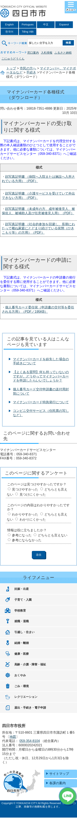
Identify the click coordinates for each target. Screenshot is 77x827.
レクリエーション (25, 696)
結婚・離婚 (21, 643)
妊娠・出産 (21, 588)
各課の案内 (57, 783)
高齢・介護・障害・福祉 (30, 664)
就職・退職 (21, 621)
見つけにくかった (33, 494)
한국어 (9, 31)
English (9, 24)
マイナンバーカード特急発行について (41, 402)
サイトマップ (59, 773)
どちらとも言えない (52, 535)
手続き (31, 72)
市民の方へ (28, 68)
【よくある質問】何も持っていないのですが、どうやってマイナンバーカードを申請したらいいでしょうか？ (41, 376)
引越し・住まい (24, 632)
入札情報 (46, 52)
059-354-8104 (29, 741)
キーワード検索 (14, 40)
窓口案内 (33, 52)
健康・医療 (21, 653)
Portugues (27, 24)
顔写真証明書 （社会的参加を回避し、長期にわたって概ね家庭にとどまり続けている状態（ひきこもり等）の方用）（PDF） (38, 228)
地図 (12, 737)
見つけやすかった (25, 489)
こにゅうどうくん (12, 58)
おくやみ (20, 675)
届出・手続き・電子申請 (30, 707)
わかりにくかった (33, 519)
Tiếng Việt (27, 31)
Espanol (64, 24)
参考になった (22, 535)
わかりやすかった (25, 514)
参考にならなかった (26, 540)
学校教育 (20, 610)
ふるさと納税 (63, 52)
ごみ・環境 (21, 686)
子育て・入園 (23, 599)
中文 (45, 24)
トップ (11, 68)
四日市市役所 (23, 11)
